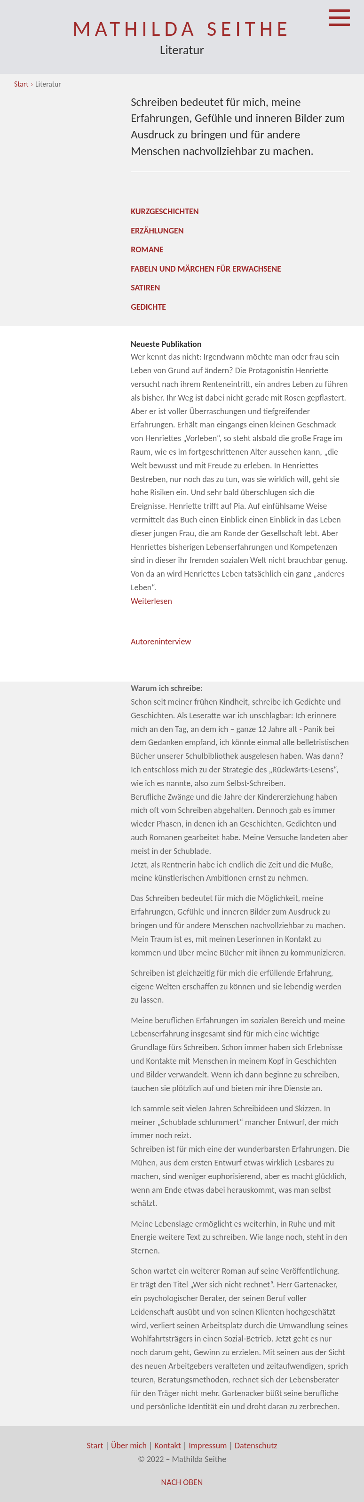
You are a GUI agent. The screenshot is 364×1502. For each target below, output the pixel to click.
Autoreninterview (161, 641)
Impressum (208, 1445)
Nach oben (182, 1482)
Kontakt (167, 1445)
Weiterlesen (151, 601)
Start (21, 84)
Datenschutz (256, 1445)
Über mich (129, 1445)
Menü (339, 10)
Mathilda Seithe (181, 28)
